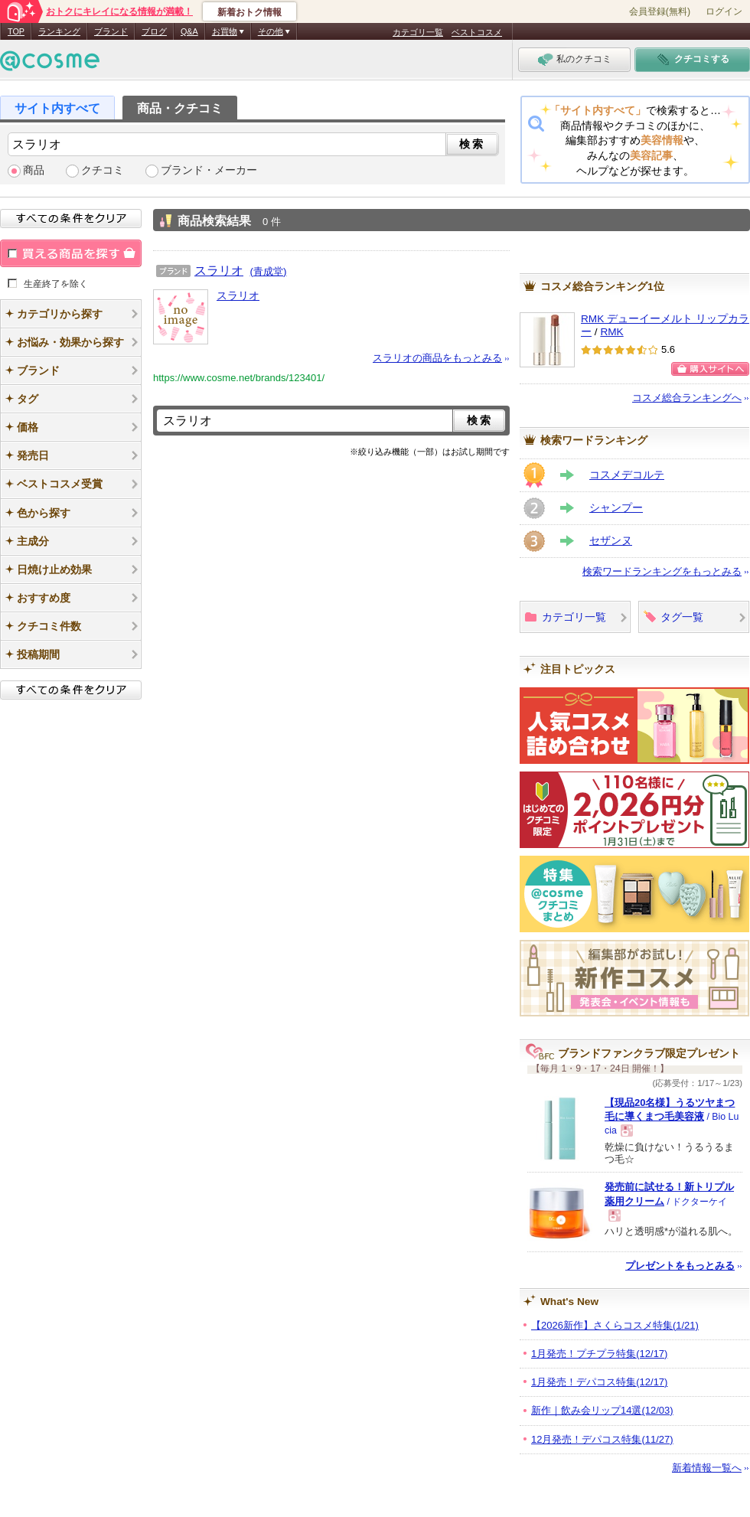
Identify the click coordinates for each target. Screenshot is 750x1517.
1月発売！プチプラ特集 (599, 1353)
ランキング (59, 31)
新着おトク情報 (249, 12)
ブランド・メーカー (209, 170)
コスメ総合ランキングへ (687, 397)
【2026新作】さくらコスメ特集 (615, 1325)
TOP (16, 31)
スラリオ (218, 270)
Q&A (189, 31)
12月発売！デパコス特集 (602, 1439)
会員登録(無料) (659, 11)
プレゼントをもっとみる (680, 1265)
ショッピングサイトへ (710, 369)
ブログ (154, 31)
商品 (33, 170)
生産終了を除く (56, 283)
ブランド (111, 31)
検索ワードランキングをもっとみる (662, 571)
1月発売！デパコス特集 (599, 1382)
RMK (611, 332)
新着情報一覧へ (707, 1467)
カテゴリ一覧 (418, 32)
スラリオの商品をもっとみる (437, 358)
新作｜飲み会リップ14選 (602, 1410)
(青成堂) (268, 271)
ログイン (724, 11)
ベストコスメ (477, 32)
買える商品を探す (71, 253)
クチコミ (102, 170)
